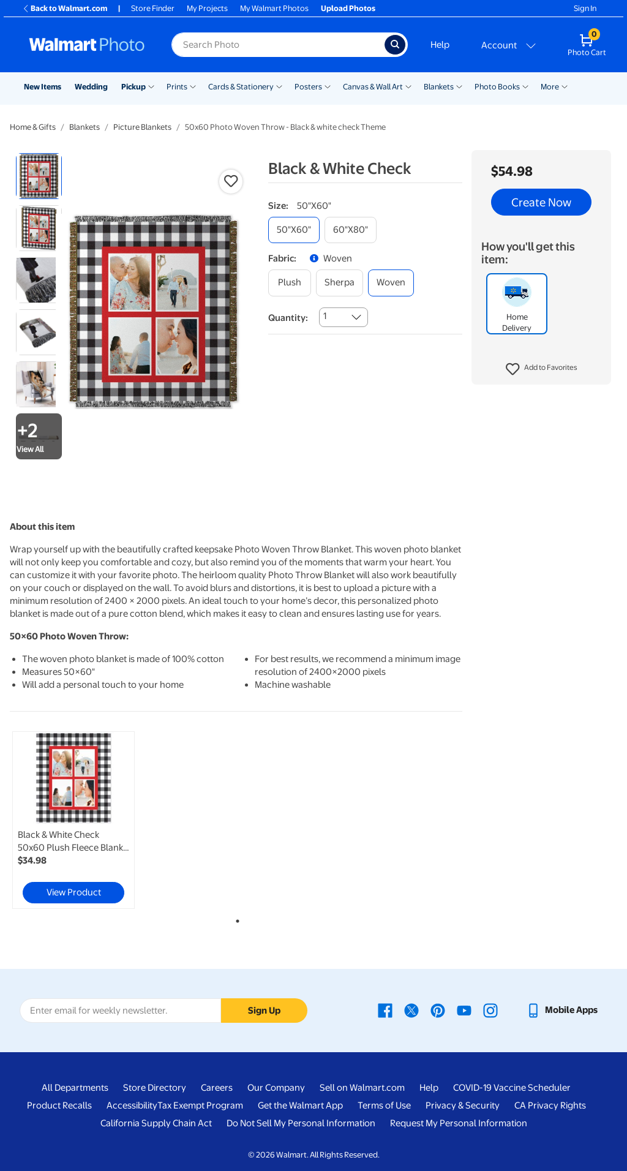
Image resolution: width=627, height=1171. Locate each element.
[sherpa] (339, 282)
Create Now (541, 202)
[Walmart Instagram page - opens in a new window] (490, 1009)
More (550, 86)
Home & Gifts (33, 127)
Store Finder (153, 8)
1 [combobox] (324, 316)
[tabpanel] (86, 820)
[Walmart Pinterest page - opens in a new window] (437, 1009)
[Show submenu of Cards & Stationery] (279, 85)
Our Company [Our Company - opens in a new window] (276, 1087)
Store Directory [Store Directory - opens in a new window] (154, 1087)
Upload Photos (348, 8)
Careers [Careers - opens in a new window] (217, 1087)
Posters (308, 86)
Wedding (91, 86)
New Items (42, 86)
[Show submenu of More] (564, 85)
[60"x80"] (351, 230)
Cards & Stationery (241, 86)
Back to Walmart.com (64, 8)
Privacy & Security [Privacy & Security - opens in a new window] (463, 1105)
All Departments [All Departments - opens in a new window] (75, 1087)
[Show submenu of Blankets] (459, 85)
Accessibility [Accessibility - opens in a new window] (132, 1105)
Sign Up (264, 1010)
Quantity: (288, 317)
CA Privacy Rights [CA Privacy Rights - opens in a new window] (550, 1105)
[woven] (391, 282)
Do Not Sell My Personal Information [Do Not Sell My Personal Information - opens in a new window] (301, 1123)
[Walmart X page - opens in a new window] (411, 1009)
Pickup (133, 86)
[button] (541, 369)
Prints (177, 86)
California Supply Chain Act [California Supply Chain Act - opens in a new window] (156, 1123)
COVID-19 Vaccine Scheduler (512, 1087)
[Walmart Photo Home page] (87, 45)
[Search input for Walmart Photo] (278, 44)
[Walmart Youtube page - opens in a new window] (464, 1009)
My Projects (207, 8)
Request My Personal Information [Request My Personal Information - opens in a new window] (458, 1123)
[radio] (39, 176)
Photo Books (497, 86)
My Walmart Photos (274, 8)
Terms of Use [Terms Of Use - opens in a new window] (384, 1105)
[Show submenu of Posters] (327, 85)
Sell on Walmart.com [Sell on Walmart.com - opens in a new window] (362, 1087)
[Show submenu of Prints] (193, 85)
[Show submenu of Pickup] (151, 85)
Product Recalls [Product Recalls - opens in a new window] (59, 1105)
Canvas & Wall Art (373, 86)
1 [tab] (235, 919)
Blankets (439, 86)
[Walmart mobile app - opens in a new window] (562, 1009)
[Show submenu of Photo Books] (525, 85)
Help (439, 44)
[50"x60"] (294, 230)
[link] (73, 820)
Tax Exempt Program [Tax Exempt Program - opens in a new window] (200, 1105)
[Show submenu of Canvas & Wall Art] (408, 85)
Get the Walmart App (300, 1105)
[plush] (289, 282)
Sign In (585, 8)
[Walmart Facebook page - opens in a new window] (385, 1009)
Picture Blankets (142, 127)
